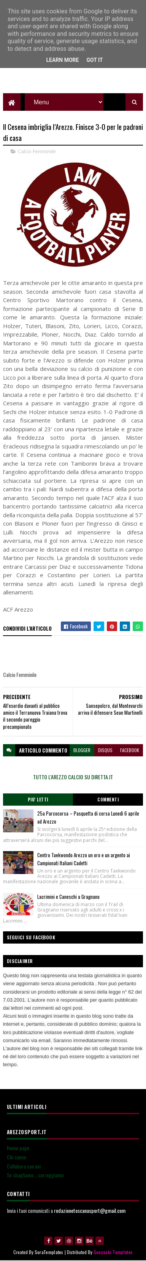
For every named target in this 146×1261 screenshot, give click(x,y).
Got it (94, 60)
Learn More (62, 60)
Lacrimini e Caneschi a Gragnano (68, 896)
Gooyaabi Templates (113, 1252)
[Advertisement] (73, 74)
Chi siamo (16, 1157)
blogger (81, 750)
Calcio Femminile (37, 151)
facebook (129, 750)
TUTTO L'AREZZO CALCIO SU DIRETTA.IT (73, 777)
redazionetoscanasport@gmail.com (89, 1210)
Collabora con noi (24, 1166)
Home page (18, 1148)
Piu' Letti (38, 800)
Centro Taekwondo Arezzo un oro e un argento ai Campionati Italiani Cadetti (83, 859)
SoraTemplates (49, 1252)
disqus (105, 750)
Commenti (108, 800)
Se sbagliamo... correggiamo (35, 1175)
